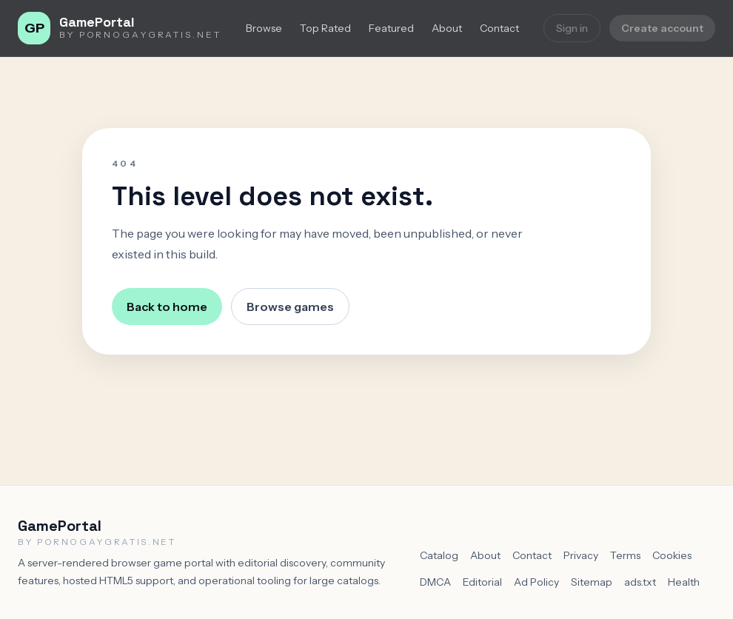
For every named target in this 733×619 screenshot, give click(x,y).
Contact (499, 28)
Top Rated (325, 28)
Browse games (290, 306)
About (447, 28)
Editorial (482, 582)
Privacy (580, 555)
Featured (391, 28)
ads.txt (640, 582)
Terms (625, 555)
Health (684, 582)
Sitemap (591, 582)
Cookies (672, 555)
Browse (264, 28)
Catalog (439, 555)
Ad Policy (536, 582)
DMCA (435, 582)
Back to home (167, 306)
